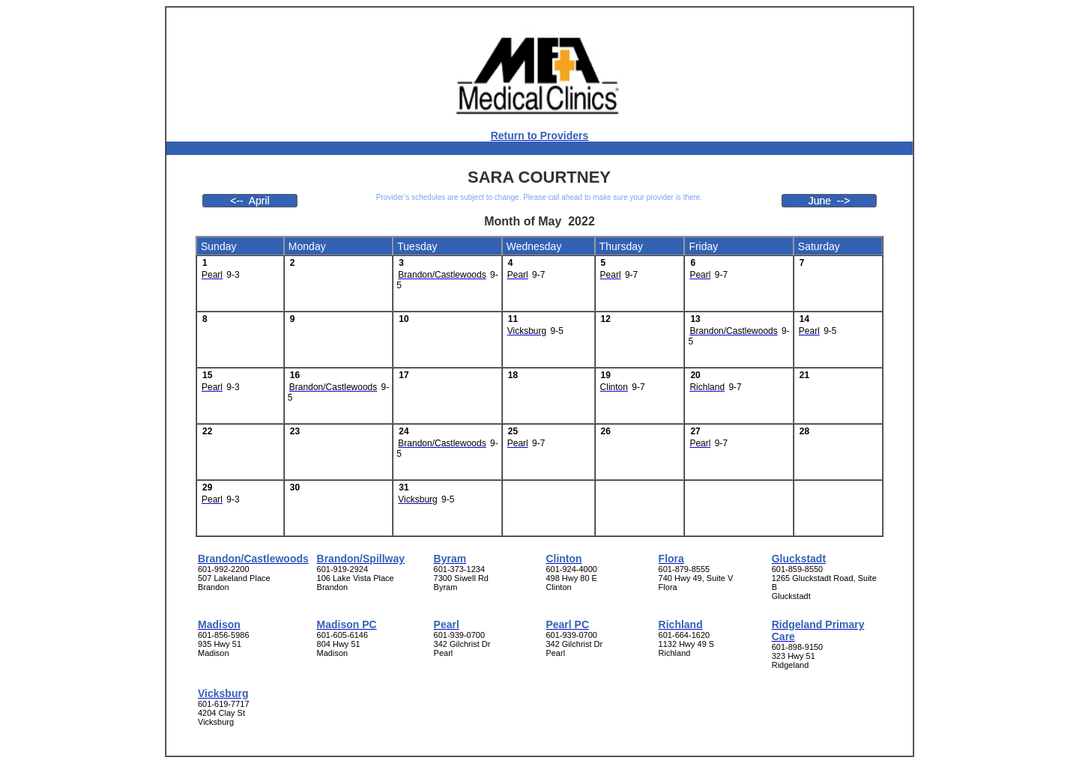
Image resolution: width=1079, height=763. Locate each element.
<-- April (250, 201)
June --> (829, 201)
